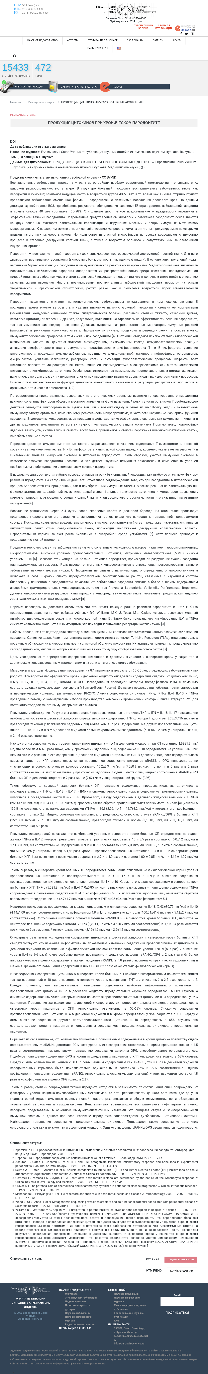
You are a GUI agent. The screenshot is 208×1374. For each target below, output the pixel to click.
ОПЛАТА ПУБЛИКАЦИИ (29, 86)
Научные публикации (77, 1313)
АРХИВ (177, 40)
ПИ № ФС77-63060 (135, 18)
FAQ (116, 1320)
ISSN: (17, 5)
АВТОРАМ (72, 40)
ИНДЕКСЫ (117, 86)
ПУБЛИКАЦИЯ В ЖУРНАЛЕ (103, 40)
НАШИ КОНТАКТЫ (97, 48)
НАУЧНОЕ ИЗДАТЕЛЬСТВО (42, 40)
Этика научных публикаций (81, 1297)
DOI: (17, 12)
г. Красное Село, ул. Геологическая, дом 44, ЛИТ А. (131, 1336)
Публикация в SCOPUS (143, 27)
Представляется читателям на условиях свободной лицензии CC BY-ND (63, 177)
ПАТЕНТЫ (158, 40)
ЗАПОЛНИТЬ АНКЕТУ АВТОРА (79, 86)
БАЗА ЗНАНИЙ (135, 40)
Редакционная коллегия (79, 1324)
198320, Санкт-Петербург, (129, 1328)
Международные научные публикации (130, 1307)
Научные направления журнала (78, 1318)
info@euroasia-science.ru (129, 1343)
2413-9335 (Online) (32, 9)
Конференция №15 (182, 1270)
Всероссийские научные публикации (129, 1315)
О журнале (71, 1294)
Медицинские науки (23, 114)
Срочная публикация (163, 27)
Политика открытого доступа (77, 1307)
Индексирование (75, 1301)
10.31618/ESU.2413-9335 (35, 12)
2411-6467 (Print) (31, 5)
